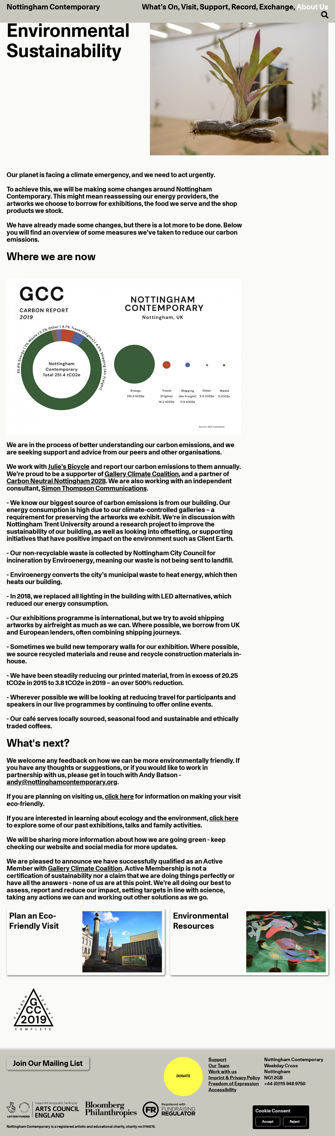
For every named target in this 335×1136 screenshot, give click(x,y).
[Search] (321, 15)
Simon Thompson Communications (94, 488)
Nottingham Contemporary (53, 7)
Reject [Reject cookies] (295, 1121)
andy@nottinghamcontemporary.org (62, 782)
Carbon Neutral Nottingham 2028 (56, 481)
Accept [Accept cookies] (267, 1121)
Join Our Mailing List (48, 1063)
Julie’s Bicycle (68, 467)
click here (119, 796)
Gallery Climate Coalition (142, 474)
